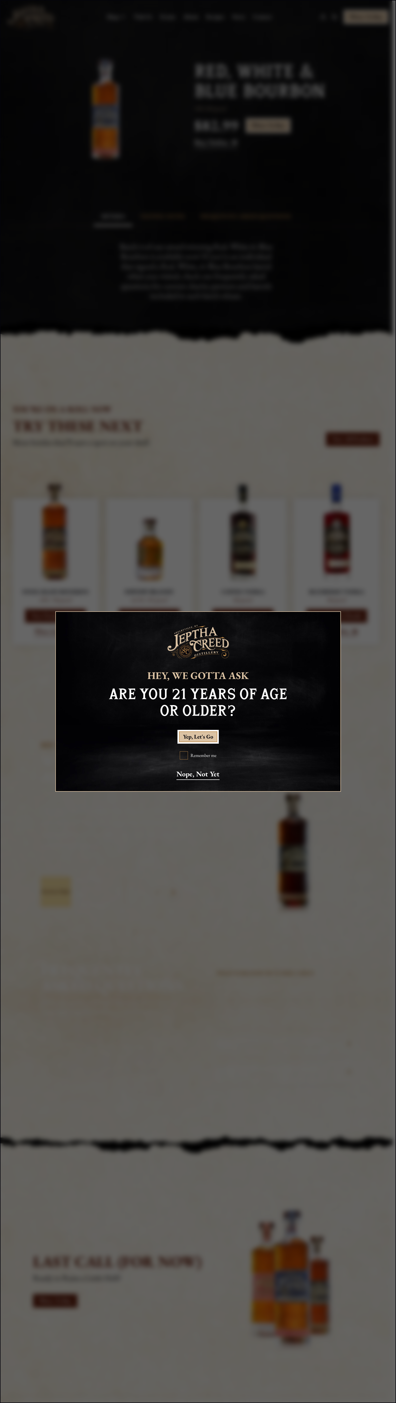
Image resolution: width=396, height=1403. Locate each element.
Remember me (203, 755)
